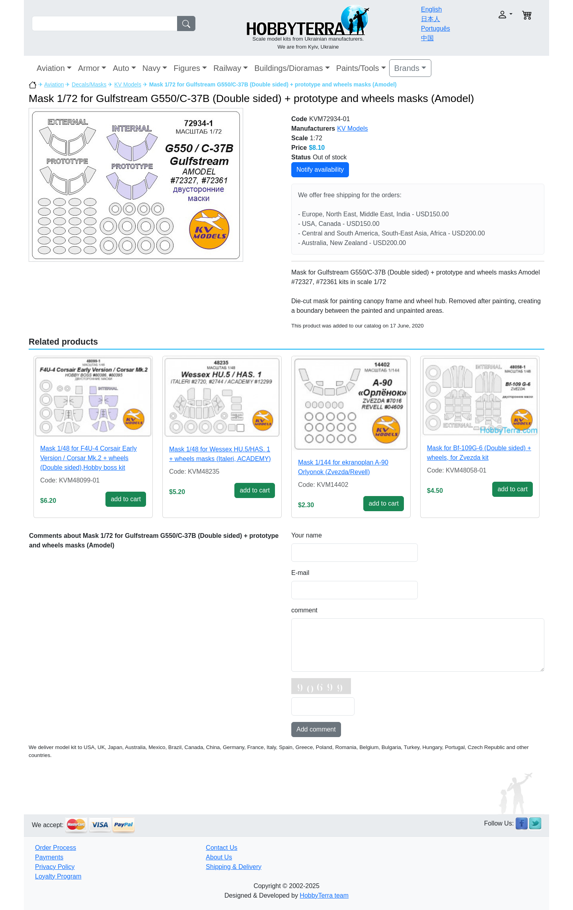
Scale (299, 138)
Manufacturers (313, 128)
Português (435, 28)
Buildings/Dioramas (288, 68)
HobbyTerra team (324, 895)
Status (301, 157)
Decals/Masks (89, 84)
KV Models (127, 84)
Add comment (316, 729)
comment (304, 610)
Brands (406, 68)
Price (299, 147)
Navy (151, 68)
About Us (219, 857)
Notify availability (320, 169)
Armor (88, 68)
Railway (227, 68)
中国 (427, 38)
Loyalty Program (58, 876)
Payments (49, 857)
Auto (121, 68)
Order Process (55, 847)
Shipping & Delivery (233, 866)
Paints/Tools (357, 68)
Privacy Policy (55, 866)
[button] (488, 15)
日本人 (430, 19)
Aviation (51, 68)
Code (299, 119)
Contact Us (221, 847)
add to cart (126, 499)
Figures (186, 68)
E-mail (300, 572)
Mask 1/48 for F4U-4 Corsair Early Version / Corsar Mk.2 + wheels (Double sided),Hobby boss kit (88, 458)
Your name (306, 535)
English (431, 9)
